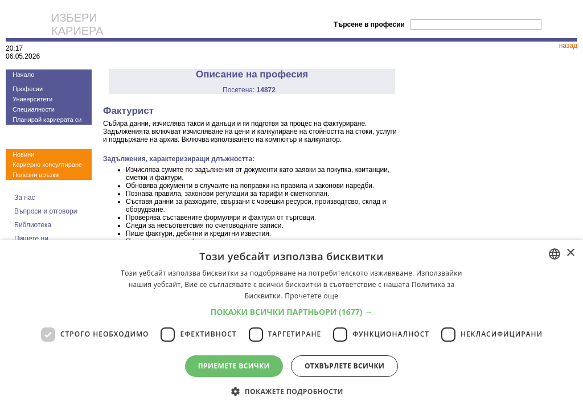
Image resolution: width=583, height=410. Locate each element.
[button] (292, 311)
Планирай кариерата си (47, 119)
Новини (23, 154)
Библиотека (32, 225)
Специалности (34, 109)
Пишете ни (31, 239)
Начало (23, 74)
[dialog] (291, 325)
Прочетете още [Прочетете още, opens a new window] (311, 296)
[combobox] (554, 254)
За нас (24, 198)
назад (568, 46)
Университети (32, 99)
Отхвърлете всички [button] (344, 366)
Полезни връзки (36, 174)
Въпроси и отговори (45, 211)
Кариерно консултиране (47, 164)
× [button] (570, 253)
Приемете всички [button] (234, 366)
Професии (28, 88)
